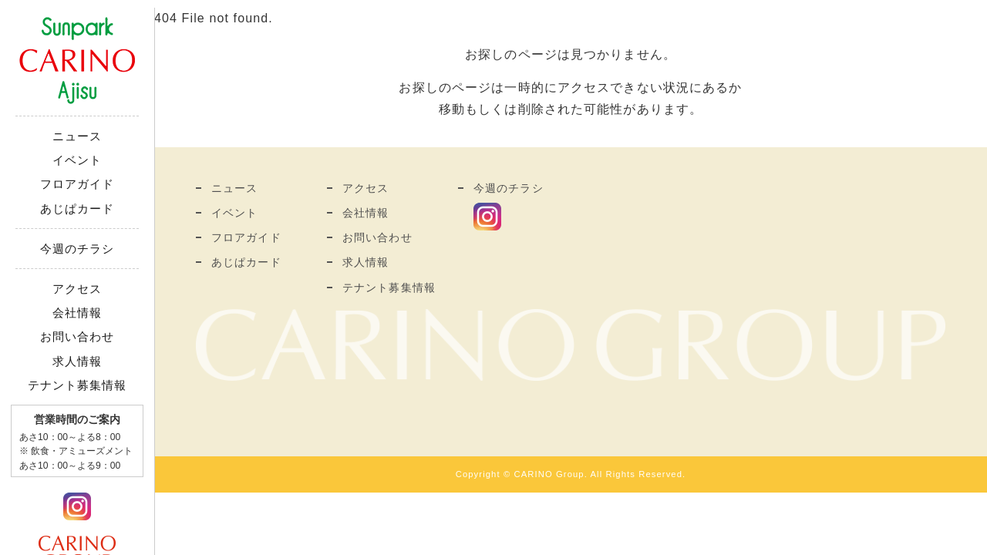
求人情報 (77, 361)
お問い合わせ (77, 336)
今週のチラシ (77, 248)
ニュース (77, 136)
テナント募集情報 (77, 385)
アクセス (77, 288)
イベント (77, 159)
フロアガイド (77, 183)
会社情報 (77, 312)
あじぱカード (77, 208)
